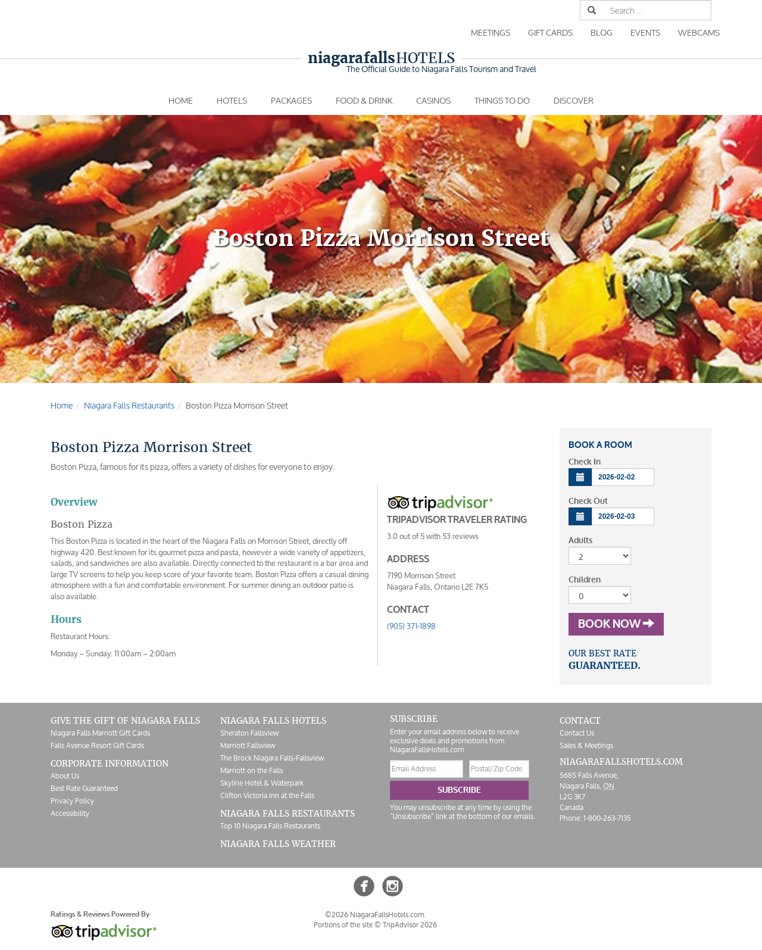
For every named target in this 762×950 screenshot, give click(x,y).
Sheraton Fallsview (249, 732)
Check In (585, 462)
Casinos (433, 100)
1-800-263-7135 (607, 818)
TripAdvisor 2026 (410, 924)
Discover (574, 100)
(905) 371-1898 (411, 626)
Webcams (699, 32)
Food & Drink (364, 100)
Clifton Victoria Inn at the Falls (267, 795)
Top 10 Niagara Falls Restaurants (270, 825)
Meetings (490, 32)
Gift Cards (550, 32)
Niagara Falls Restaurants (287, 813)
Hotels (381, 58)
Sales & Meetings (586, 745)
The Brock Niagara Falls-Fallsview (272, 757)
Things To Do (502, 100)
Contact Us (577, 732)
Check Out (588, 501)
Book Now (616, 624)
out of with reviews (433, 536)
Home (180, 100)
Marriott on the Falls (251, 770)
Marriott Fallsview (247, 745)
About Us (65, 775)
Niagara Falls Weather (278, 844)
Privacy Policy (72, 800)
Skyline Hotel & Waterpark (262, 782)
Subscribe (459, 790)
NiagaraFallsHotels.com (621, 761)
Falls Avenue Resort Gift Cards (97, 745)
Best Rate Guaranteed (84, 788)
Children (585, 579)
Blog (602, 32)
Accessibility (70, 813)
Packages (291, 100)
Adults (580, 540)
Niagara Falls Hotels (273, 720)
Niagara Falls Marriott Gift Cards (100, 732)
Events (645, 32)
